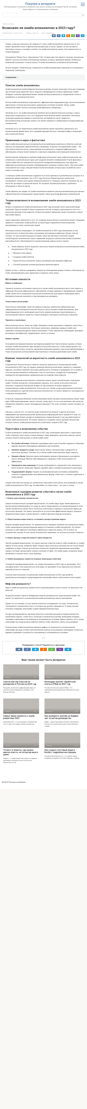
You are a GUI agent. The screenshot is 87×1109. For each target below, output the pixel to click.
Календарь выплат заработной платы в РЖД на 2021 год (60, 682)
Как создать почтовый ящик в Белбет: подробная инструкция (60, 751)
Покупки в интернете (40, 4)
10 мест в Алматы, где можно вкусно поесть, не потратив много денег (20, 752)
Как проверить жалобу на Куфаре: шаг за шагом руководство (61, 717)
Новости (35, 33)
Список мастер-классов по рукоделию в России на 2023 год (19, 682)
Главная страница (8, 24)
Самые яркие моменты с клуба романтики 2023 (18, 717)
